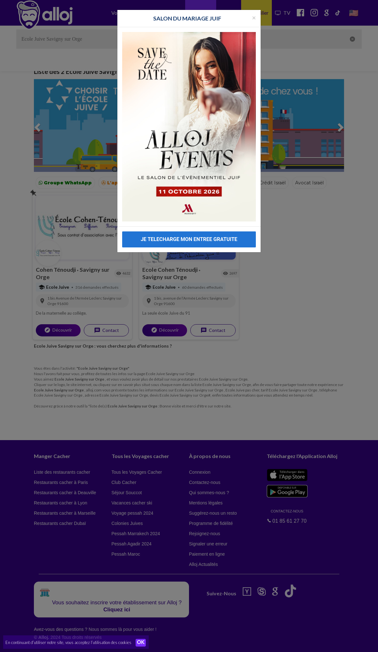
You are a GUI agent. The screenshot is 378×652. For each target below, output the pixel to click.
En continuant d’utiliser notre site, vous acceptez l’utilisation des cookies (68, 642)
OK (141, 642)
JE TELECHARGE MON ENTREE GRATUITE (189, 239)
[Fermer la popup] (254, 17)
